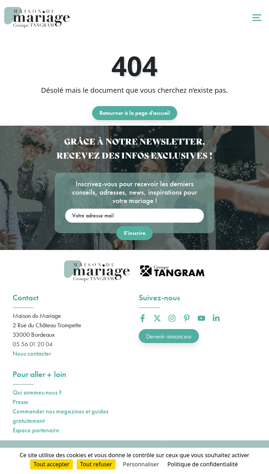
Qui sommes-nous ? (37, 392)
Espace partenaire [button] (36, 430)
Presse (20, 402)
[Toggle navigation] (256, 17)
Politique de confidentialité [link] (202, 464)
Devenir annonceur (169, 336)
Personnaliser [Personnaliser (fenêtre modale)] (141, 464)
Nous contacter (32, 353)
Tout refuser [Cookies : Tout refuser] (96, 464)
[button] (142, 318)
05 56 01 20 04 (33, 344)
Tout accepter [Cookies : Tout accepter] (51, 464)
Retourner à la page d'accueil (134, 113)
